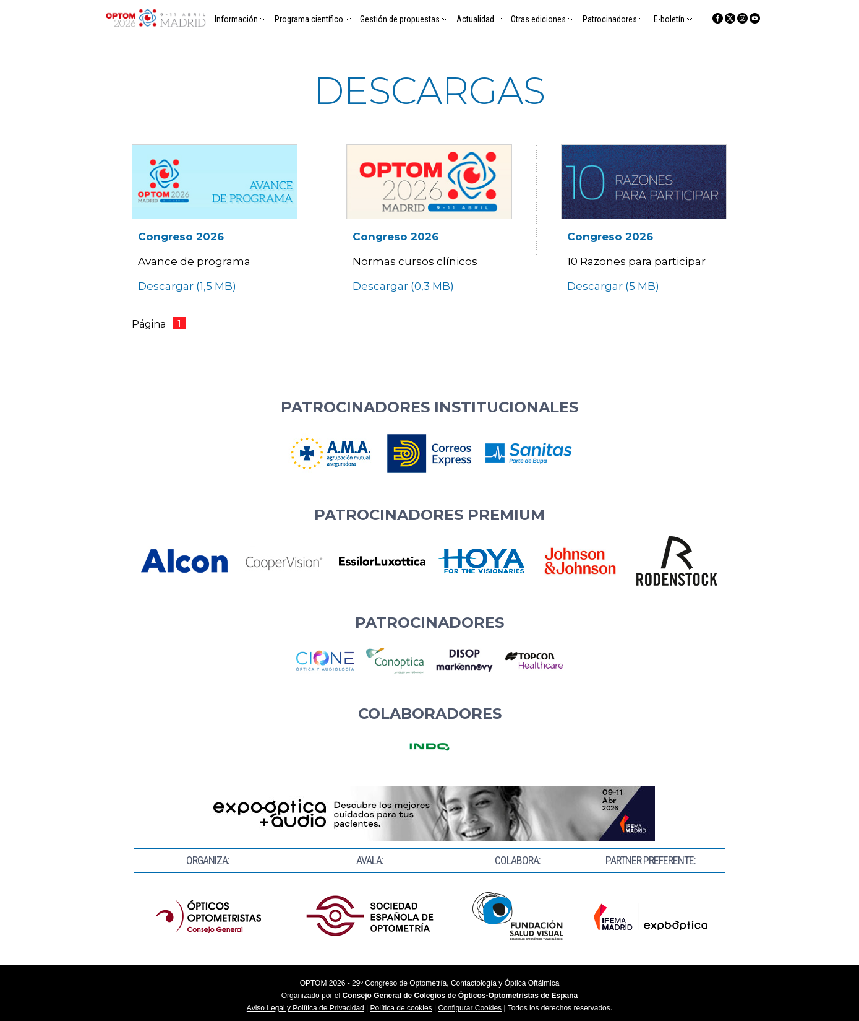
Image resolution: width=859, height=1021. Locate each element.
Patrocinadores (610, 19)
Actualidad (475, 19)
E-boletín (669, 19)
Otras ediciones (538, 19)
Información (236, 19)
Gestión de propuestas (400, 19)
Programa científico (309, 19)
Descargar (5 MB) (614, 286)
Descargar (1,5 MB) (188, 286)
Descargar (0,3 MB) (404, 286)
